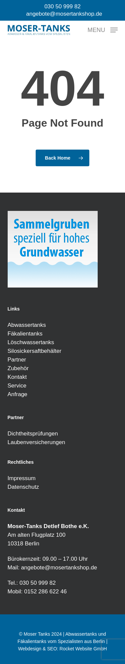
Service (17, 385)
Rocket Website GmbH (83, 648)
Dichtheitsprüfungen (33, 433)
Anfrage (18, 394)
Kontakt (17, 377)
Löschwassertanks (31, 342)
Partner (17, 359)
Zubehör (18, 368)
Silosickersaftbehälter (35, 351)
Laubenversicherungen (36, 442)
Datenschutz (23, 487)
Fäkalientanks (25, 334)
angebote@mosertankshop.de (59, 567)
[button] (103, 29)
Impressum (22, 478)
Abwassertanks (27, 325)
